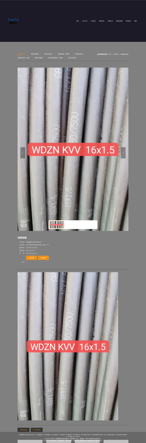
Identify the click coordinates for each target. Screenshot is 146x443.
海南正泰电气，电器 (23, 57)
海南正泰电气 (98, 440)
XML (77, 438)
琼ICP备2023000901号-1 (95, 438)
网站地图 (72, 438)
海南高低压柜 (79, 54)
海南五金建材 (39, 57)
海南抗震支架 (48, 54)
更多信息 (43, 257)
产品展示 (115, 54)
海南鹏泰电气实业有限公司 (62, 438)
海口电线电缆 (37, 429)
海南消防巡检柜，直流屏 (55, 57)
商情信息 (82, 438)
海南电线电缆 (21, 54)
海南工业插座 (72, 57)
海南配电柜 (83, 440)
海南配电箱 (76, 440)
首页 (109, 54)
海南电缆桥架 (35, 54)
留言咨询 (31, 257)
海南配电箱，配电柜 (64, 54)
